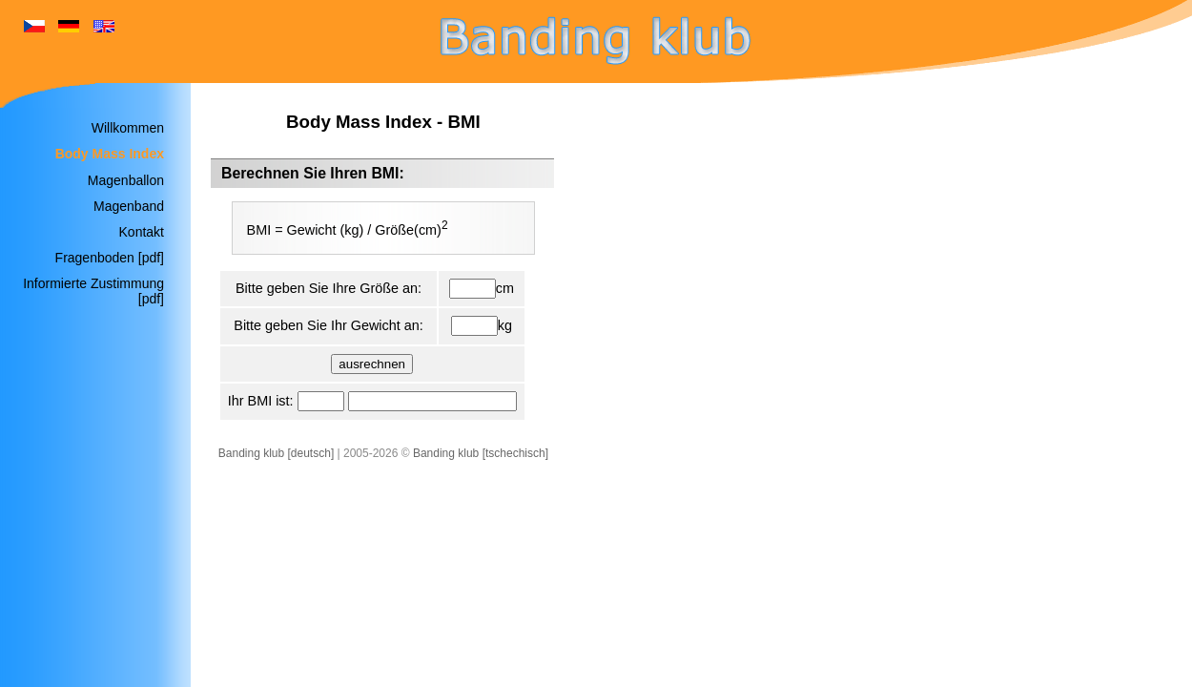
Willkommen (128, 127)
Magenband (128, 206)
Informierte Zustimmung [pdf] (93, 291)
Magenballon (126, 180)
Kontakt (141, 231)
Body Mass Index (109, 153)
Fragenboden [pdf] (109, 257)
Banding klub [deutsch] (276, 453)
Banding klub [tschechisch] (480, 453)
